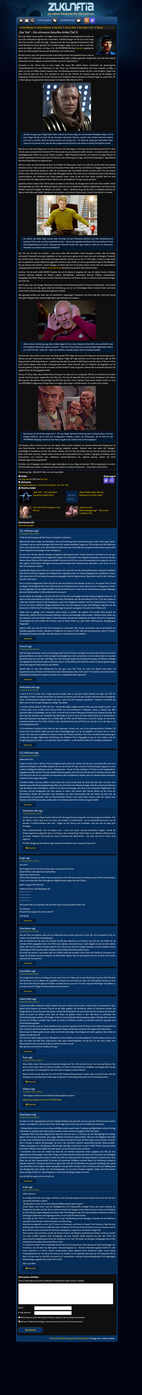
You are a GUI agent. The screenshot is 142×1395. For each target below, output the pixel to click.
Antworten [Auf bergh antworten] (28, 921)
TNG (66, 485)
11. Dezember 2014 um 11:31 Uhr (29, 690)
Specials (79, 48)
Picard (45, 485)
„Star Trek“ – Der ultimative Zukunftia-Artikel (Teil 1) (38, 497)
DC (92, 27)
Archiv (53, 1338)
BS (112, 481)
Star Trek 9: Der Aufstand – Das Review (40, 512)
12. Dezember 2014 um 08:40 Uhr (33, 1060)
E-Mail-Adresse (24, 1312)
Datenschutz (83, 1338)
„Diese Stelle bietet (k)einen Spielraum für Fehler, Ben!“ (85, 497)
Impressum (71, 1338)
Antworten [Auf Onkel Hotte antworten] (28, 1051)
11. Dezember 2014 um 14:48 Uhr (29, 974)
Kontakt (61, 1338)
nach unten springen (26, 525)
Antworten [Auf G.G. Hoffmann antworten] (28, 638)
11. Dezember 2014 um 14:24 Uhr (29, 861)
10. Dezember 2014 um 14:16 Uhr (29, 534)
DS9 (20, 485)
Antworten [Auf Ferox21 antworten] (28, 679)
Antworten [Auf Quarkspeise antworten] (28, 1181)
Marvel (100, 27)
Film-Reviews (28, 27)
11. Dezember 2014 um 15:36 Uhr (29, 1002)
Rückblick (52, 485)
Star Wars (83, 27)
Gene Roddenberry (30, 485)
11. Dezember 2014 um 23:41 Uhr (32, 813)
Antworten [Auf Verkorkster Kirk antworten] (28, 745)
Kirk (40, 485)
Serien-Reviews (44, 27)
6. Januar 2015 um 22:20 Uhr (31, 1190)
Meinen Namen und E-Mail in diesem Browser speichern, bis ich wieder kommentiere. (52, 1317)
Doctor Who (70, 27)
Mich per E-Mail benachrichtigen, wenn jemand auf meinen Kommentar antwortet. (50, 1321)
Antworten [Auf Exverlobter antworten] (28, 963)
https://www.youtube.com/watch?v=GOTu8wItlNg (42, 1100)
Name (21, 1308)
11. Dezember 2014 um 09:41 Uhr (29, 649)
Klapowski (25, 479)
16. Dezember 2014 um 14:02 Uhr (29, 1117)
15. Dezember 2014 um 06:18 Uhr (33, 1092)
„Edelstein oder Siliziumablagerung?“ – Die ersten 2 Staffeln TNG (87, 512)
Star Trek (58, 27)
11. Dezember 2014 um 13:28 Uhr (29, 755)
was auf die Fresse (54, 268)
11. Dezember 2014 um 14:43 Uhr (29, 931)
